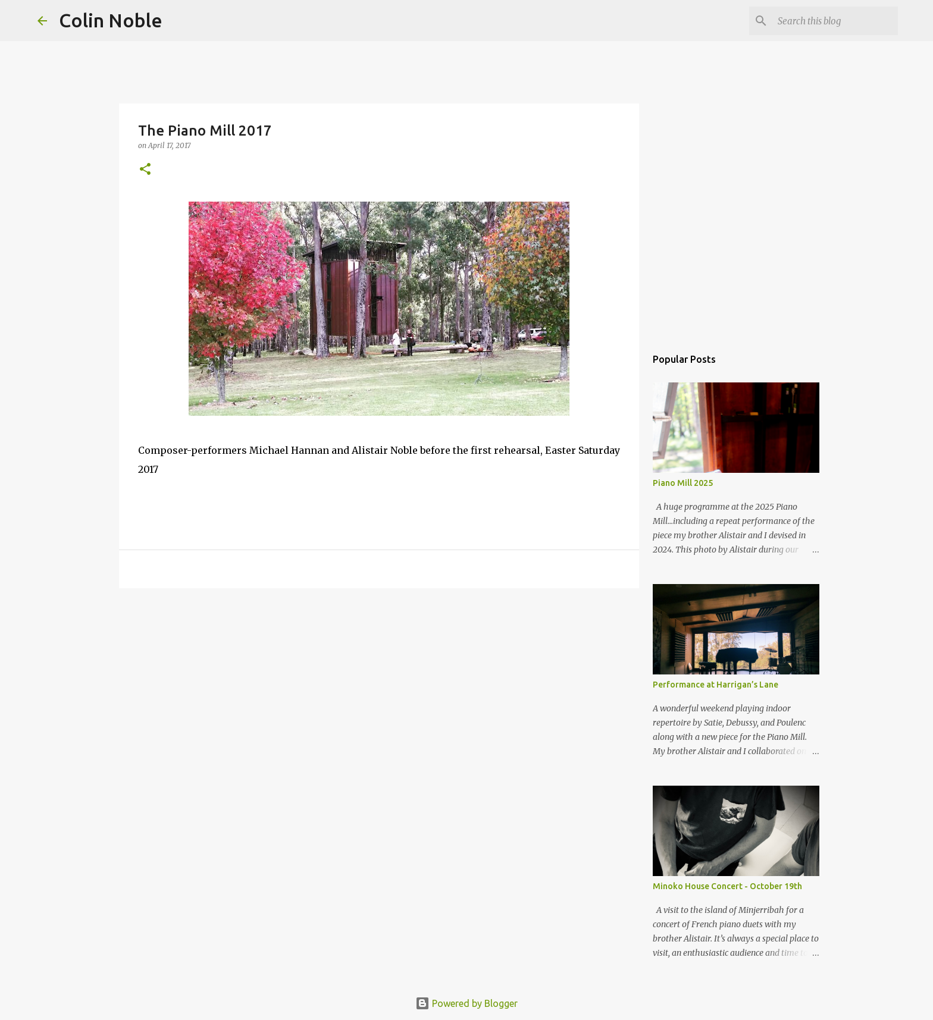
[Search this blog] (835, 21)
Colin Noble (110, 20)
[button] (145, 170)
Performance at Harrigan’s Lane (715, 684)
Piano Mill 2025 (683, 483)
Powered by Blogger (466, 1003)
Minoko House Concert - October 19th (727, 886)
